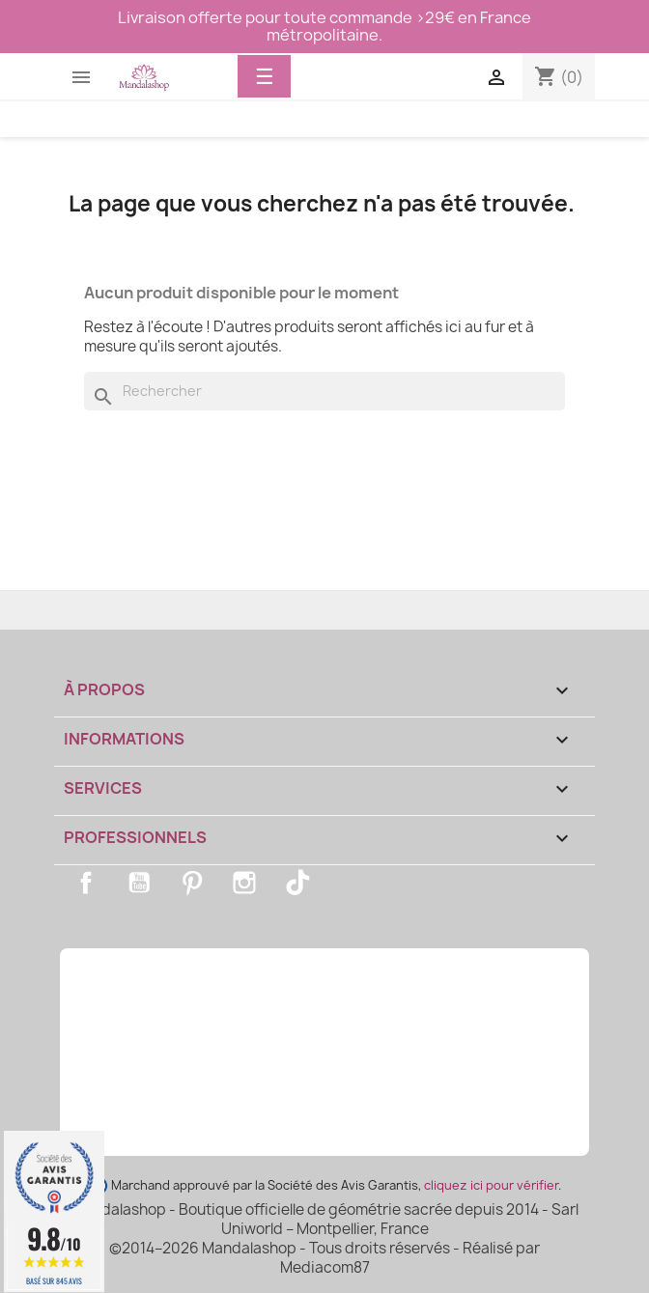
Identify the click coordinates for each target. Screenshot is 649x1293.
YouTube (139, 882)
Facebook (86, 882)
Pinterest (192, 882)
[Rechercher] (324, 391)
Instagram (244, 882)
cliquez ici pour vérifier (491, 1185)
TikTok (297, 882)
